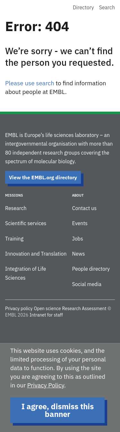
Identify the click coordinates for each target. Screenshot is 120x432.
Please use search (29, 83)
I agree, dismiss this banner (57, 410)
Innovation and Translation (36, 253)
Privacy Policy (45, 385)
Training (14, 238)
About (78, 195)
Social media (86, 284)
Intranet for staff (46, 315)
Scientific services (25, 223)
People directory (91, 269)
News (78, 253)
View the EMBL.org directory (43, 177)
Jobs (77, 238)
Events (79, 223)
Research (16, 208)
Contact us (84, 208)
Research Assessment (84, 308)
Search (107, 7)
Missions (14, 195)
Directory (83, 7)
